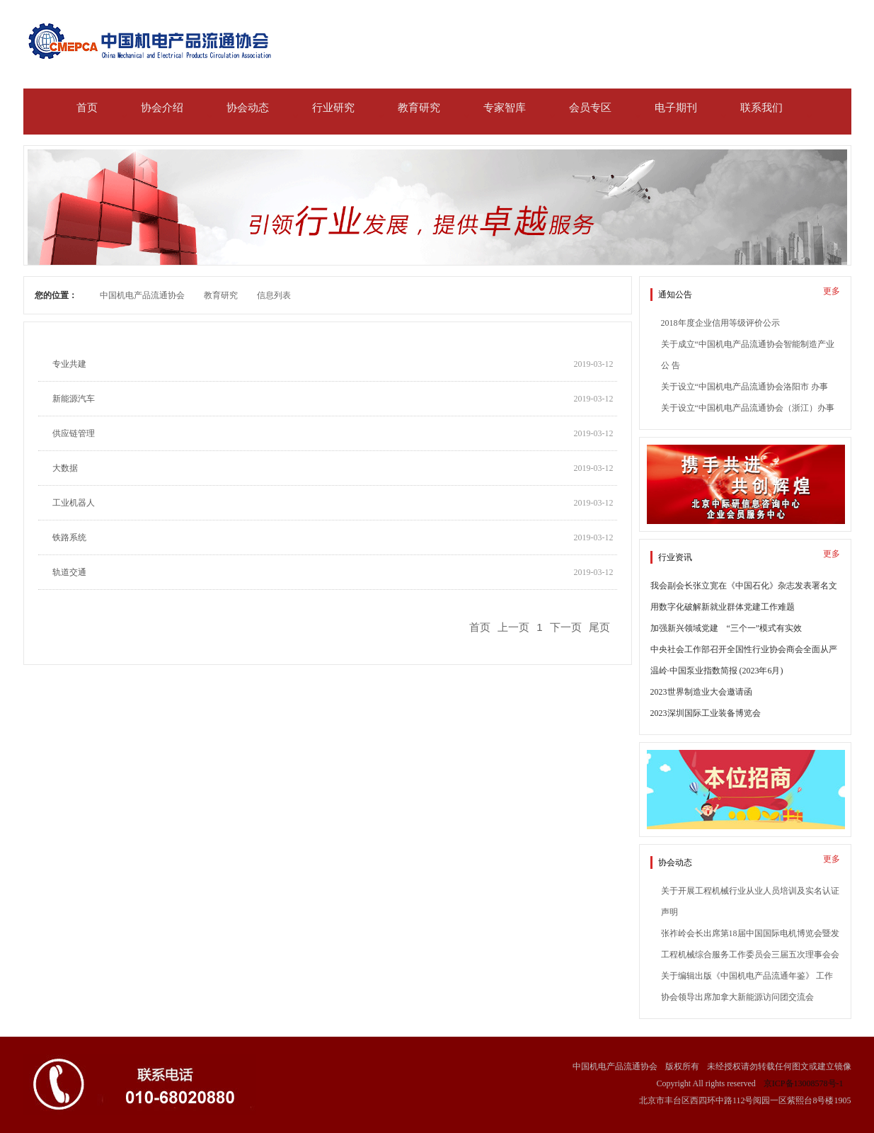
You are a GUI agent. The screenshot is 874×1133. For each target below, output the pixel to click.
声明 (669, 912)
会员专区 (590, 107)
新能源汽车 (73, 399)
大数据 (65, 468)
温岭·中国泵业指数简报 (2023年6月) (716, 671)
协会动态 (247, 107)
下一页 (566, 627)
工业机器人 (73, 503)
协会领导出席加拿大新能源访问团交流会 (737, 997)
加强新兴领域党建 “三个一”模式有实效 (726, 628)
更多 (831, 291)
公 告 (670, 365)
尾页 (599, 627)
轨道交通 (69, 572)
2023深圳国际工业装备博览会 (705, 713)
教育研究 (419, 107)
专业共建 (69, 364)
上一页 (513, 627)
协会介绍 (162, 107)
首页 (87, 107)
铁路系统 (69, 537)
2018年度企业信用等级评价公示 (720, 323)
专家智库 (504, 107)
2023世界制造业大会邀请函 (701, 692)
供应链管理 (73, 433)
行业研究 (333, 107)
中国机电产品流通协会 (142, 295)
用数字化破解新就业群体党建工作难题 (722, 607)
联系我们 (761, 107)
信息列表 (274, 295)
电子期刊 (676, 107)
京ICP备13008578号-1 (804, 1083)
